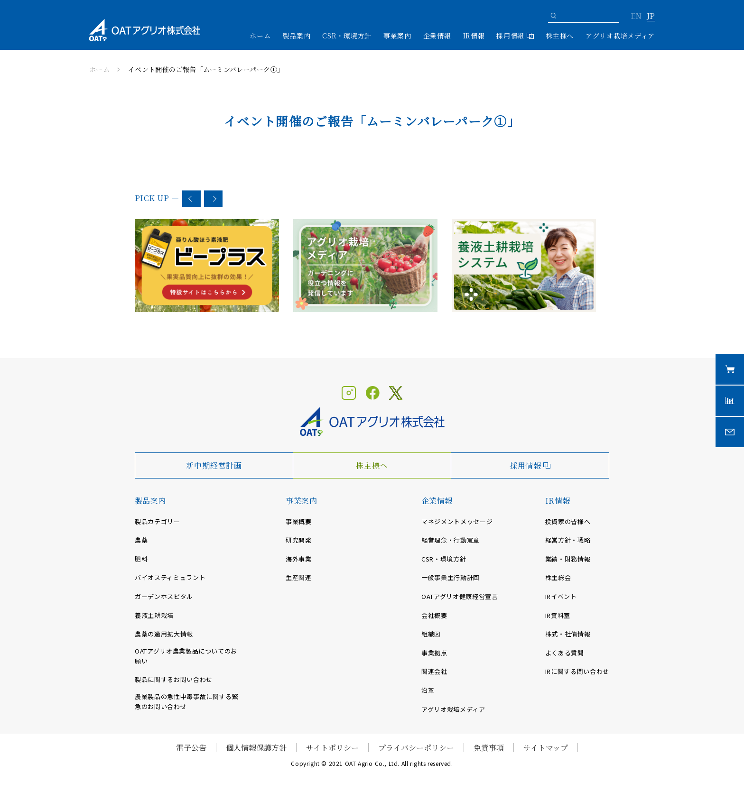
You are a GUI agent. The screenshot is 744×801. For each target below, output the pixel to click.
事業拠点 (434, 652)
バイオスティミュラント (170, 577)
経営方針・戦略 (568, 539)
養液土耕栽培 (154, 615)
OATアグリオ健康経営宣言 (459, 596)
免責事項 (489, 747)
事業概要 (299, 521)
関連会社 (434, 671)
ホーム (260, 35)
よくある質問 (564, 652)
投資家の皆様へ (568, 521)
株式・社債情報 (568, 633)
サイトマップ (545, 747)
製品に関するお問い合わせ (174, 679)
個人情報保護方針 (256, 747)
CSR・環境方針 (347, 35)
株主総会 (558, 577)
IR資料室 (557, 615)
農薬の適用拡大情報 (164, 633)
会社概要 (434, 615)
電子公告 (191, 747)
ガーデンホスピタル (164, 596)
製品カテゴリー (157, 521)
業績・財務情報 (568, 558)
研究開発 (299, 539)
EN (636, 16)
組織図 (431, 633)
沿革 (427, 690)
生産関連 (299, 577)
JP (651, 16)
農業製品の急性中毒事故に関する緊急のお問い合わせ (186, 701)
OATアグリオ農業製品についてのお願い (186, 655)
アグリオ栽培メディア (620, 35)
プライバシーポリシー (416, 747)
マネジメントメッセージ (457, 521)
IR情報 (557, 500)
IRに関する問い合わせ (577, 671)
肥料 (141, 558)
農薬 (141, 539)
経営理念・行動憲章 (450, 539)
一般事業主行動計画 (450, 577)
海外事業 (299, 558)
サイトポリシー (332, 747)
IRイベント (561, 596)
